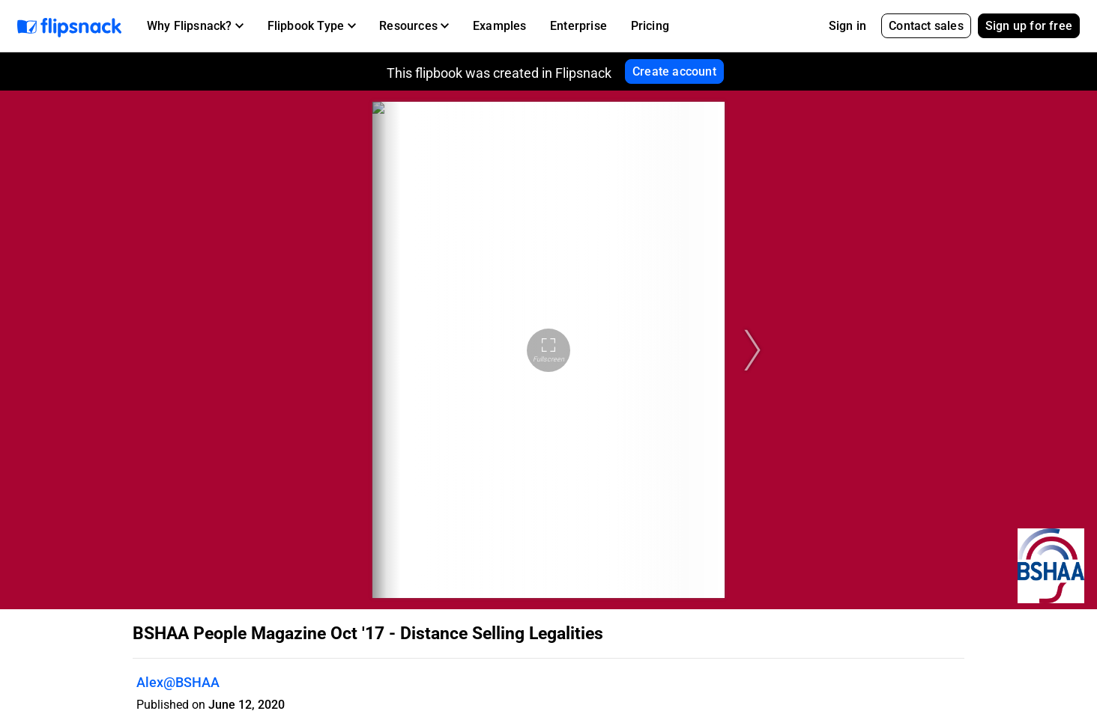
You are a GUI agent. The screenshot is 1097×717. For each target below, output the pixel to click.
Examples (500, 26)
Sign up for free (1028, 26)
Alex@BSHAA (178, 682)
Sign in (847, 26)
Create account (674, 71)
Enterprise (578, 26)
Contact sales (926, 26)
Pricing (650, 26)
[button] (195, 26)
